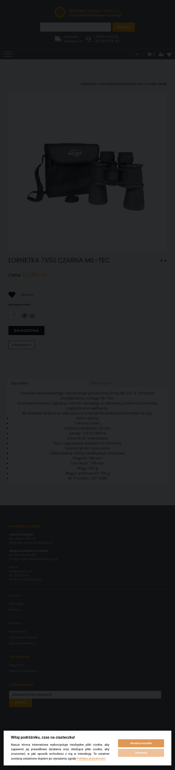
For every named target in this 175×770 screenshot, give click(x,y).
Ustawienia (141, 752)
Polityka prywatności (91, 758)
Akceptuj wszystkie (141, 743)
